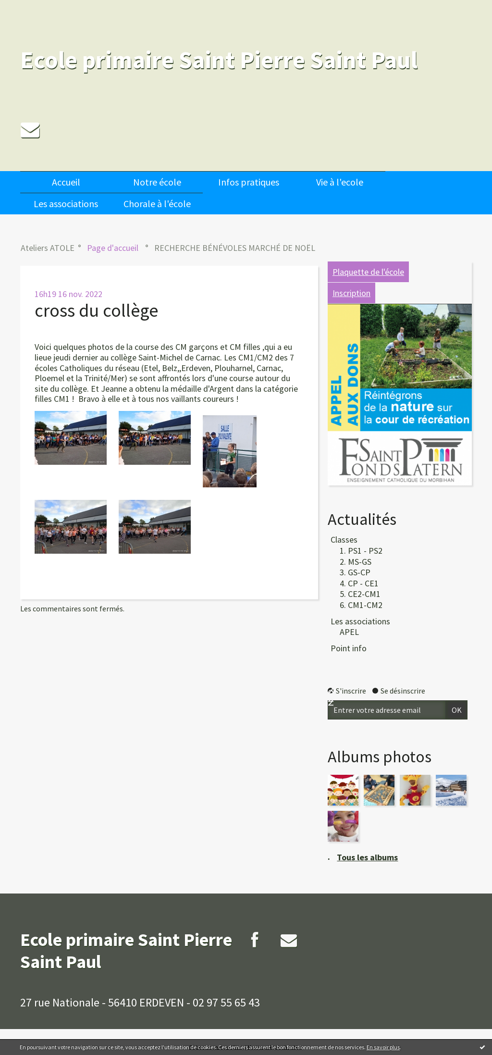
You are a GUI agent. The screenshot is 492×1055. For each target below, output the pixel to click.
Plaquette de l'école (368, 271)
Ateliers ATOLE (47, 247)
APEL (349, 631)
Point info (349, 648)
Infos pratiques (248, 182)
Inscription (351, 292)
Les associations (66, 204)
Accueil (66, 182)
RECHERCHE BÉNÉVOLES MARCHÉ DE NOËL (234, 247)
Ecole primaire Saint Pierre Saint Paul (219, 60)
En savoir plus (383, 1047)
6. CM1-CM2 (361, 604)
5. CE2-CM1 (360, 593)
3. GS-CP (355, 572)
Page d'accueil (112, 247)
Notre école (157, 182)
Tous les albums (367, 857)
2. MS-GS (355, 561)
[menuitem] (65, 182)
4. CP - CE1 (359, 583)
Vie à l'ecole (339, 182)
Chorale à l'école (157, 204)
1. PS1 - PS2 (361, 550)
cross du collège (96, 310)
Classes (344, 539)
